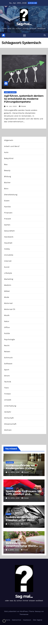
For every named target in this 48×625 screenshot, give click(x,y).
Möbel (7, 291)
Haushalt (8, 243)
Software (8, 363)
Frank (22, 106)
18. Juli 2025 (11, 106)
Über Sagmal (37, 620)
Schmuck (8, 357)
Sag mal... (24, 24)
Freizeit (7, 219)
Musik (6, 315)
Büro (6, 188)
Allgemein (8, 140)
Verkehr (7, 412)
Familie (7, 207)
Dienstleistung (10, 194)
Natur (6, 321)
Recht (6, 345)
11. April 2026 (14, 524)
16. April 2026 (14, 472)
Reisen (7, 351)
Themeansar (24, 614)
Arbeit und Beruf (10, 92)
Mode (6, 297)
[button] (45, 35)
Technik (7, 382)
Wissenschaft (10, 424)
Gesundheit (9, 231)
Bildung (7, 176)
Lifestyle (8, 273)
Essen (7, 201)
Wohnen (8, 430)
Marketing (8, 279)
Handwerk (8, 237)
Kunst (6, 267)
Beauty (7, 170)
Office (7, 327)
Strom (7, 376)
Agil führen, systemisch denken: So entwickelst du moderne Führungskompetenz (24, 98)
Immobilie (8, 255)
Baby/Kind (8, 158)
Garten (7, 225)
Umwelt (7, 400)
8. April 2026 (13, 550)
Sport (6, 370)
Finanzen (8, 213)
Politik (7, 333)
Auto (6, 152)
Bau (6, 164)
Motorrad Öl (9, 309)
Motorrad (8, 303)
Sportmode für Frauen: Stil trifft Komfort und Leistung (23, 494)
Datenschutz (16, 620)
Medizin (7, 285)
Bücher (7, 182)
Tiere (6, 388)
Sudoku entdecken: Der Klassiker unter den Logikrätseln (22, 519)
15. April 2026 (14, 498)
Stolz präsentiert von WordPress (16, 611)
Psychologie (9, 339)
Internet (7, 261)
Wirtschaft (9, 418)
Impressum (27, 620)
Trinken (7, 394)
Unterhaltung (10, 406)
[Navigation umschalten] (24, 35)
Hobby (7, 249)
